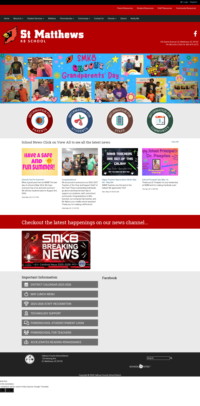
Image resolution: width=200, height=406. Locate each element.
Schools (112, 18)
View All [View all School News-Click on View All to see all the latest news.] (175, 142)
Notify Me (135, 18)
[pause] (100, 101)
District (124, 18)
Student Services (35, 18)
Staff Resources (165, 8)
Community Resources (186, 8)
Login (184, 2)
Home (6, 18)
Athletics (52, 18)
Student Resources (145, 8)
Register (193, 2)
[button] (15, 78)
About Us (18, 18)
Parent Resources (125, 8)
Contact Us (99, 18)
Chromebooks (67, 18)
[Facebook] (195, 35)
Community (84, 18)
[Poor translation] (9, 390)
